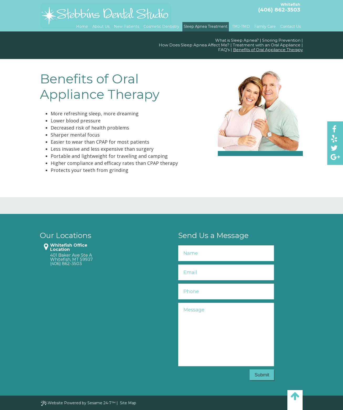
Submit (262, 374)
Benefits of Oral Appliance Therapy (268, 49)
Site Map (128, 403)
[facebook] (334, 129)
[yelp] (334, 138)
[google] (334, 157)
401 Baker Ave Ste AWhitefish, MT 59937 (71, 257)
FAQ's (224, 49)
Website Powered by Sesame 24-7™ (78, 403)
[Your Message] (226, 334)
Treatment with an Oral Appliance (266, 45)
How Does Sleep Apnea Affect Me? (194, 45)
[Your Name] (226, 253)
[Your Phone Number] (226, 291)
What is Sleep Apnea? (237, 40)
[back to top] (295, 400)
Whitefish (290, 4)
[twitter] (334, 148)
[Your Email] (226, 272)
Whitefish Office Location (68, 247)
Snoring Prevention (281, 40)
